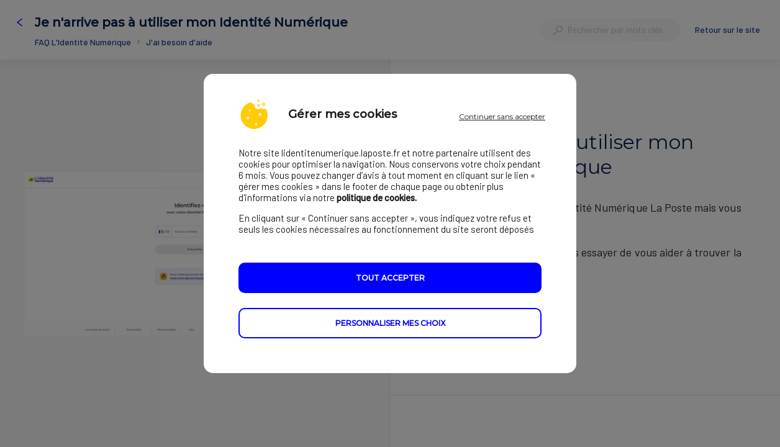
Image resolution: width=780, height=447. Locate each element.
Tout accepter (390, 278)
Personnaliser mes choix (390, 323)
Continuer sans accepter (502, 116)
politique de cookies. (377, 198)
